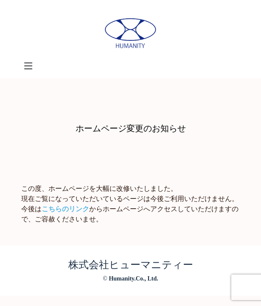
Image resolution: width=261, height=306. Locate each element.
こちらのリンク (65, 208)
